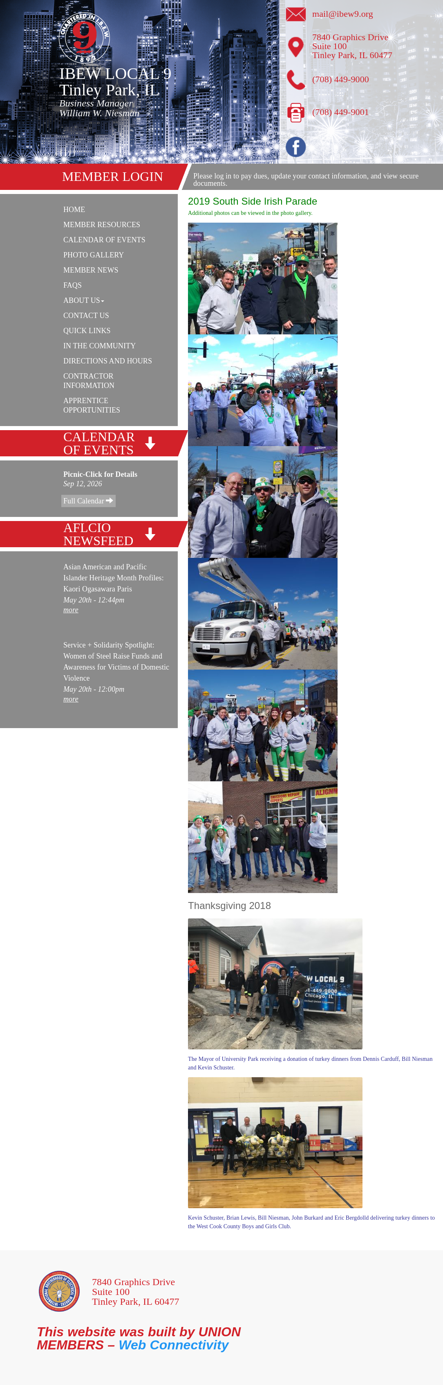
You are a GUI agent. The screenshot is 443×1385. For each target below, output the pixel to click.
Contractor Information (88, 381)
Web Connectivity (174, 1345)
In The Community (99, 346)
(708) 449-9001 (340, 112)
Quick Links (87, 331)
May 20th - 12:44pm (93, 600)
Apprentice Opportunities (91, 405)
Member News (91, 270)
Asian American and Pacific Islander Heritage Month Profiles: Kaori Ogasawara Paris (113, 578)
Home (74, 209)
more (70, 610)
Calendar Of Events (104, 240)
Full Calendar (88, 500)
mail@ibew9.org (342, 14)
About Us (83, 300)
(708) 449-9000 (340, 79)
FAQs (72, 285)
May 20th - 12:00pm (93, 689)
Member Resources (101, 225)
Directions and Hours (107, 361)
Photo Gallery (93, 255)
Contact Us (86, 315)
